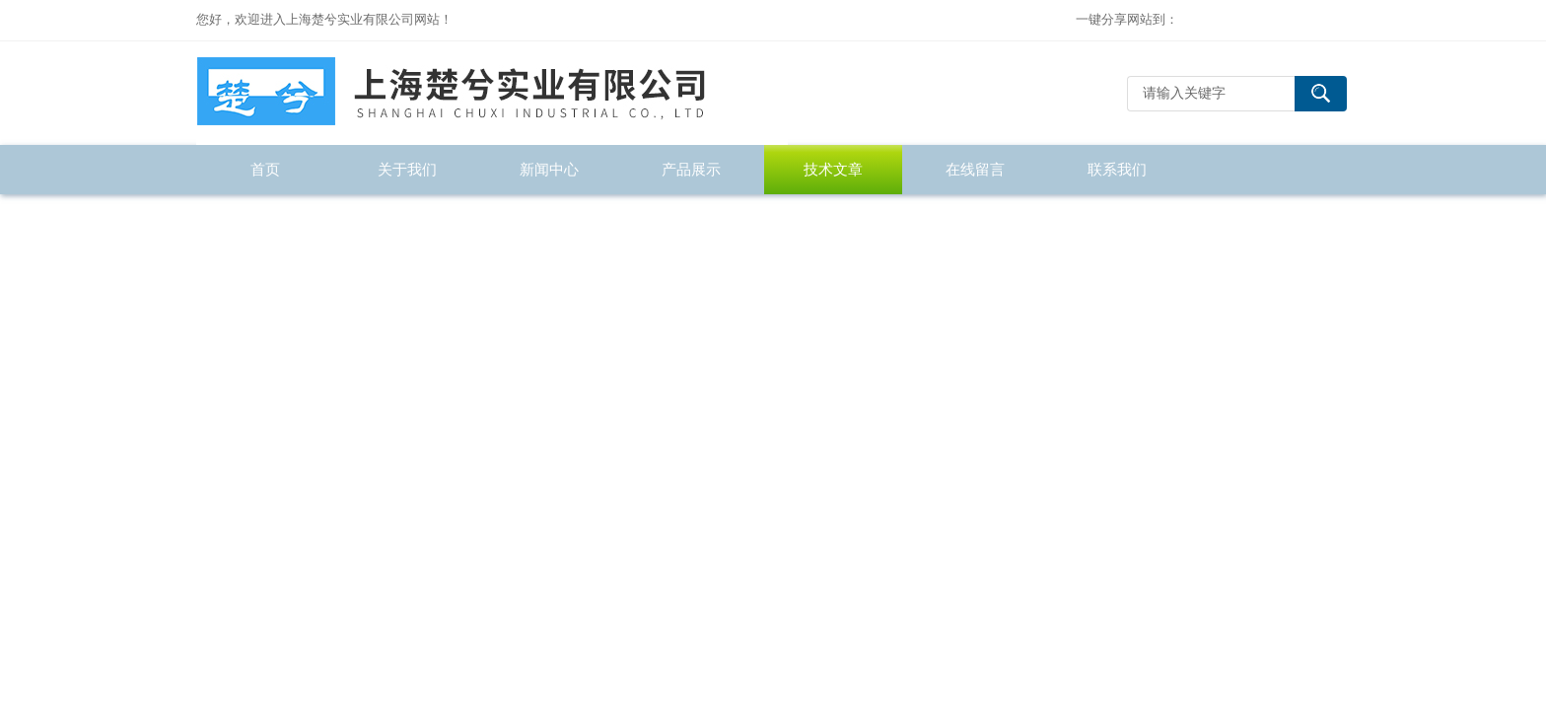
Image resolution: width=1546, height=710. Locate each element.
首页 (265, 169)
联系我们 (1117, 169)
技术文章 (833, 169)
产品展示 (691, 169)
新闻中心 (549, 169)
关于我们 (407, 169)
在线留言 (975, 169)
